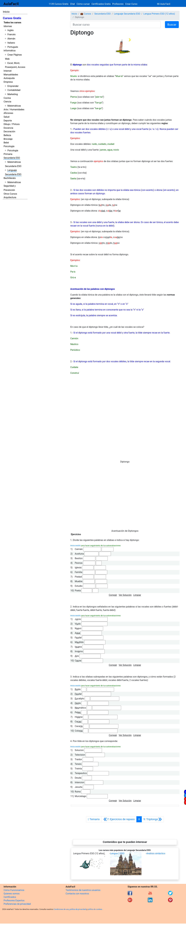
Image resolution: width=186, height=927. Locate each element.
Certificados (10, 897)
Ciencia (7, 101)
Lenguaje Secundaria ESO (127, 13)
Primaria (8, 154)
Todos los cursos (12, 22)
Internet (8, 70)
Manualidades (11, 74)
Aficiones (8, 113)
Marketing (12, 94)
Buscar (171, 24)
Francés (11, 34)
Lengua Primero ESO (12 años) (159, 13)
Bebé (6, 142)
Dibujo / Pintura (11, 124)
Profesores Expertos (14, 900)
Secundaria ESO (12, 157)
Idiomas (8, 26)
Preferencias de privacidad (17, 904)
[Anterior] (119, 819)
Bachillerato (10, 178)
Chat (72, 4)
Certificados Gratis (101, 4)
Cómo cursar (83, 4)
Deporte (8, 120)
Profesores (118, 4)
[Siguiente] (153, 819)
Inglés (10, 30)
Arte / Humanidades (14, 109)
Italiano (11, 42)
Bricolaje (8, 139)
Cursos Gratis (12, 18)
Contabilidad (13, 90)
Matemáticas (14, 105)
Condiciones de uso (61, 909)
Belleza (7, 135)
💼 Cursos (85, 13)
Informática (9, 50)
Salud (6, 116)
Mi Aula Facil (163, 4)
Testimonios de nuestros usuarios (83, 890)
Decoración (9, 131)
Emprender (13, 86)
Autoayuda (9, 78)
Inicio (6, 11)
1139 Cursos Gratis (59, 4)
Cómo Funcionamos (14, 890)
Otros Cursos (10, 193)
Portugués (12, 47)
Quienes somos (12, 893)
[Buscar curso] (115, 24)
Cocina (7, 98)
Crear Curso (131, 4)
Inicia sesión (75, 545)
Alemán (11, 38)
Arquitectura (10, 197)
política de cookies (95, 909)
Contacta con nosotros (77, 893)
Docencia (8, 128)
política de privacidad (78, 909)
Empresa (8, 82)
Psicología (9, 146)
